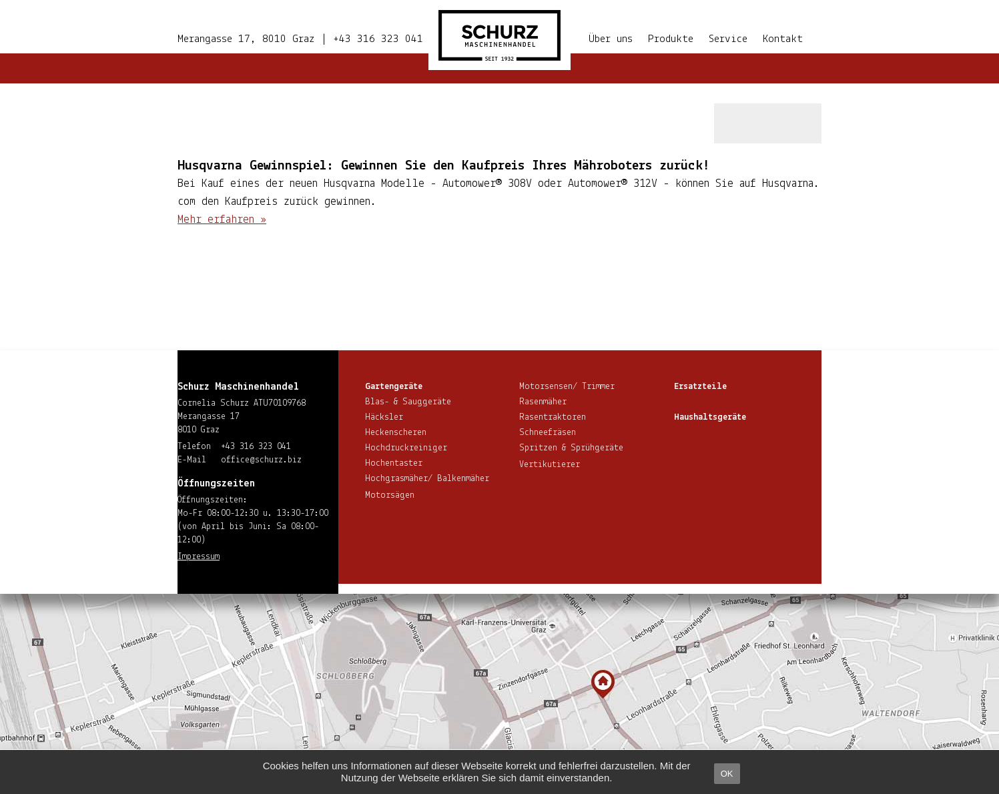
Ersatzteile (700, 387)
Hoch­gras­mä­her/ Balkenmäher (427, 479)
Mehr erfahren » (222, 220)
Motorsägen (389, 495)
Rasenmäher (543, 402)
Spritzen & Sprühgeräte (571, 448)
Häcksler (384, 417)
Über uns (611, 39)
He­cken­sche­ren (395, 433)
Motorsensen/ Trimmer (567, 387)
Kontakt (783, 39)
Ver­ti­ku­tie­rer (549, 465)
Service (728, 39)
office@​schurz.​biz (261, 460)
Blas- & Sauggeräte (408, 402)
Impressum (199, 557)
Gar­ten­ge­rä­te (393, 387)
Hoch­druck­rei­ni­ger (406, 448)
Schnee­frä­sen (547, 433)
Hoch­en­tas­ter (393, 463)
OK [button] (727, 774)
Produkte (670, 39)
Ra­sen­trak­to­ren (552, 417)
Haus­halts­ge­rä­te (710, 417)
